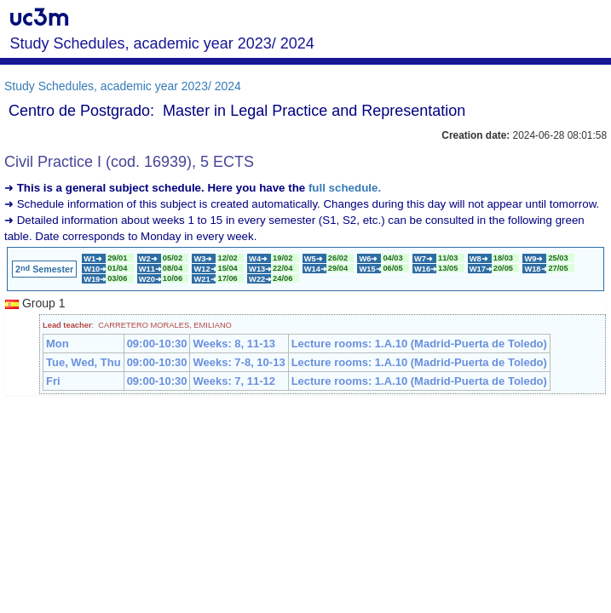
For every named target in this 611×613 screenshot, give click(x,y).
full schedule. (344, 187)
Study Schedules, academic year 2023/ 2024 (122, 86)
